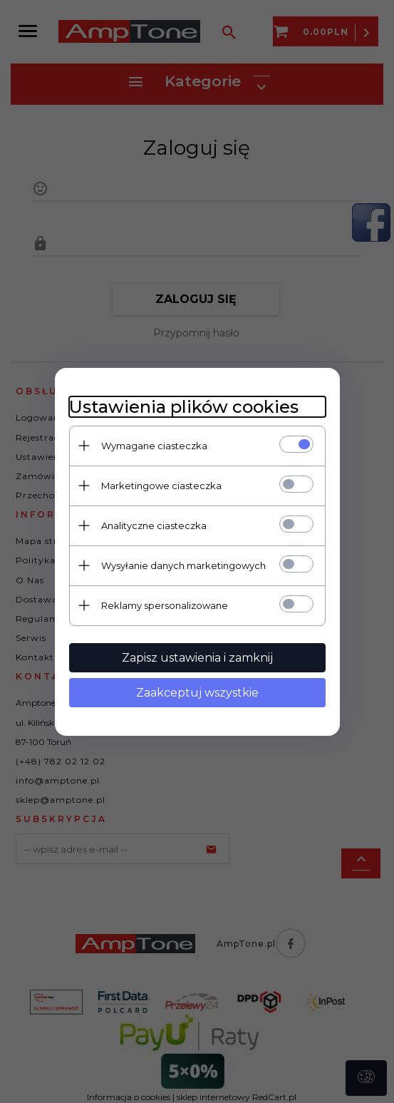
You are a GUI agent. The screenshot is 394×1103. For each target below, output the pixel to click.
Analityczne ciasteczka (154, 525)
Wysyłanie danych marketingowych (183, 565)
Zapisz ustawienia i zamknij (197, 658)
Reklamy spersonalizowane (164, 605)
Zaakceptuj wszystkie (197, 692)
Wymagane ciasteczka (154, 445)
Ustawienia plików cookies (184, 406)
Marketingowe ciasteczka (161, 485)
